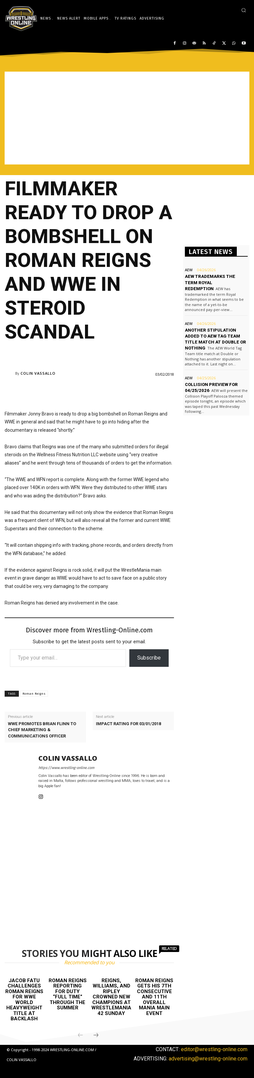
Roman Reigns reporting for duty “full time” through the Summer (68, 994)
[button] (243, 10)
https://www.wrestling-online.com (66, 768)
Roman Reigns (34, 693)
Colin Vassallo (38, 373)
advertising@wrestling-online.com (208, 1058)
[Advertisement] (127, 118)
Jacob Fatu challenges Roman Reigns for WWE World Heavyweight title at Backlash (24, 1000)
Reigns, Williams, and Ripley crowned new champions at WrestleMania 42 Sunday (111, 997)
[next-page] (96, 1035)
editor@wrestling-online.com (214, 1049)
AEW (188, 270)
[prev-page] (80, 1035)
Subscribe (149, 658)
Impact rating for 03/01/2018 (128, 723)
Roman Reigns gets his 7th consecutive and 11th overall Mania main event (154, 997)
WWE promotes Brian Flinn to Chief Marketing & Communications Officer (42, 729)
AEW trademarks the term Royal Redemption (210, 282)
